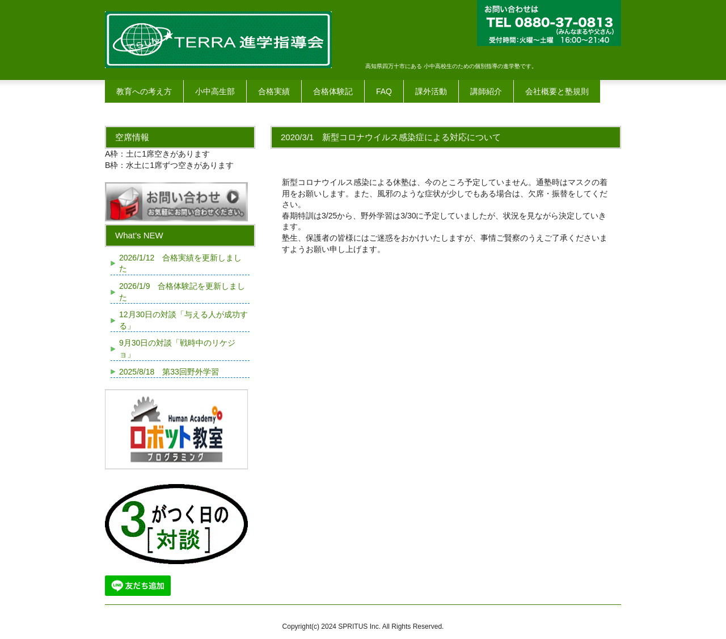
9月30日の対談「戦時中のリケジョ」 (177, 348)
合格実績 (274, 91)
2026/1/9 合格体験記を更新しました (182, 291)
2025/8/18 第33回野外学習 (169, 371)
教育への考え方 (144, 91)
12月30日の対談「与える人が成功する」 (183, 320)
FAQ (384, 91)
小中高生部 (215, 91)
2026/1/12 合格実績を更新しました (180, 263)
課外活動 (431, 91)
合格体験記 (333, 91)
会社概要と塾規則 (557, 91)
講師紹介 (486, 91)
